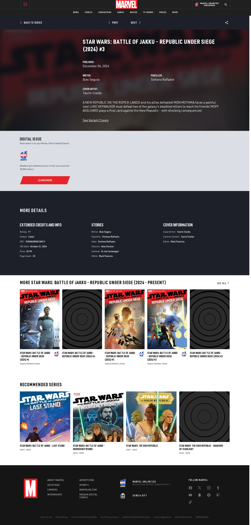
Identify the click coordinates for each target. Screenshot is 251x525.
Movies (133, 12)
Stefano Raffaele (162, 79)
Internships (54, 494)
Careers (52, 489)
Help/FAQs (53, 485)
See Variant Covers (96, 120)
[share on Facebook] (190, 488)
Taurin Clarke (92, 93)
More (175, 12)
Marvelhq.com (88, 489)
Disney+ (84, 485)
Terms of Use (46, 517)
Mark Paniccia (106, 255)
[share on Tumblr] (218, 488)
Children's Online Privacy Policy (136, 517)
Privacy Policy (62, 517)
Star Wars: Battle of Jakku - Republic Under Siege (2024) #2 (162, 356)
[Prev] (113, 22)
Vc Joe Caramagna (110, 251)
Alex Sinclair (107, 246)
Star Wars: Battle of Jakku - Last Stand (42, 445)
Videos (162, 12)
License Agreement (162, 517)
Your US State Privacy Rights (84, 517)
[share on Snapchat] (199, 495)
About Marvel (55, 480)
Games (120, 12)
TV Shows (148, 12)
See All (223, 283)
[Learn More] (45, 180)
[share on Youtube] (190, 495)
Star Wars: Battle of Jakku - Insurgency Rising (89, 447)
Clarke (37, 363)
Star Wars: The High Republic (142, 445)
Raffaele (30, 363)
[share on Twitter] (199, 488)
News (76, 12)
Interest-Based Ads (183, 517)
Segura (23, 363)
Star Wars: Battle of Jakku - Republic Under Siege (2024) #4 (35, 356)
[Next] (135, 22)
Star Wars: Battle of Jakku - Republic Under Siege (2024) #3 (120, 356)
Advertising (87, 480)
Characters (104, 12)
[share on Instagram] (208, 488)
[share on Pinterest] (208, 495)
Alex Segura (91, 79)
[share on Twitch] (218, 495)
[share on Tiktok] (190, 502)
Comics (88, 12)
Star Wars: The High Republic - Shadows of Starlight (201, 447)
